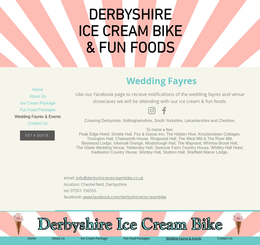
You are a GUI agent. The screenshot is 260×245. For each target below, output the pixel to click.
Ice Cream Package (38, 103)
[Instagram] (152, 110)
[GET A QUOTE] (38, 136)
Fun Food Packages (38, 110)
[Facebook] (164, 110)
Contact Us (38, 123)
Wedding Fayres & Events (38, 116)
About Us (38, 96)
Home (37, 89)
